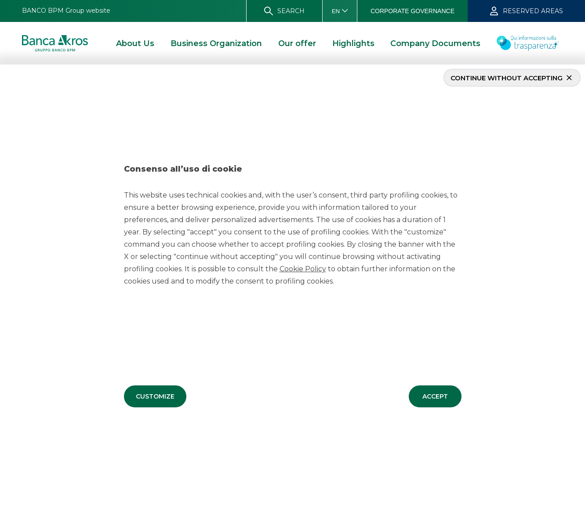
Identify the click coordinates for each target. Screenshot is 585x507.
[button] (155, 396)
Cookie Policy (303, 269)
